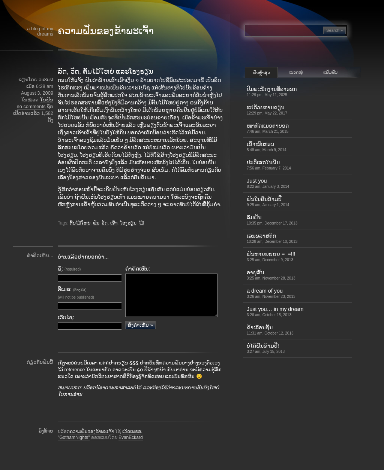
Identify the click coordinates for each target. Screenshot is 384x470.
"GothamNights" (74, 448)
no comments (31, 106)
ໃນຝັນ (46, 100)
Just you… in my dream (275, 311)
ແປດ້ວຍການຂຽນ (267, 109)
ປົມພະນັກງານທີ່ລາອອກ (272, 91)
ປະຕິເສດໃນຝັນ (269, 164)
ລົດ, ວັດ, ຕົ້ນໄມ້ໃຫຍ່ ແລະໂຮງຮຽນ (105, 71)
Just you (268, 183)
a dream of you (271, 293)
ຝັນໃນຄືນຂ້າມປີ (268, 201)
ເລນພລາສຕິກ (272, 238)
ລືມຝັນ (272, 219)
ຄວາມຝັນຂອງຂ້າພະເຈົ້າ (106, 30)
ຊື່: (69, 269)
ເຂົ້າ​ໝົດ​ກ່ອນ (266, 146)
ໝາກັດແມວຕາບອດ (268, 128)
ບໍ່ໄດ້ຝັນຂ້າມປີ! (266, 348)
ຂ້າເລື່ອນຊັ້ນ (270, 329)
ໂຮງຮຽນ (128, 223)
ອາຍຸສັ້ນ (271, 274)
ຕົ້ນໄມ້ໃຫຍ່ (80, 223)
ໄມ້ (141, 223)
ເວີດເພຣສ (131, 442)
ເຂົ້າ (113, 223)
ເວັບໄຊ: (66, 317)
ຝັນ (96, 223)
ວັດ (105, 223)
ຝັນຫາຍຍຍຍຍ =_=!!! (271, 256)
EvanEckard (130, 448)
